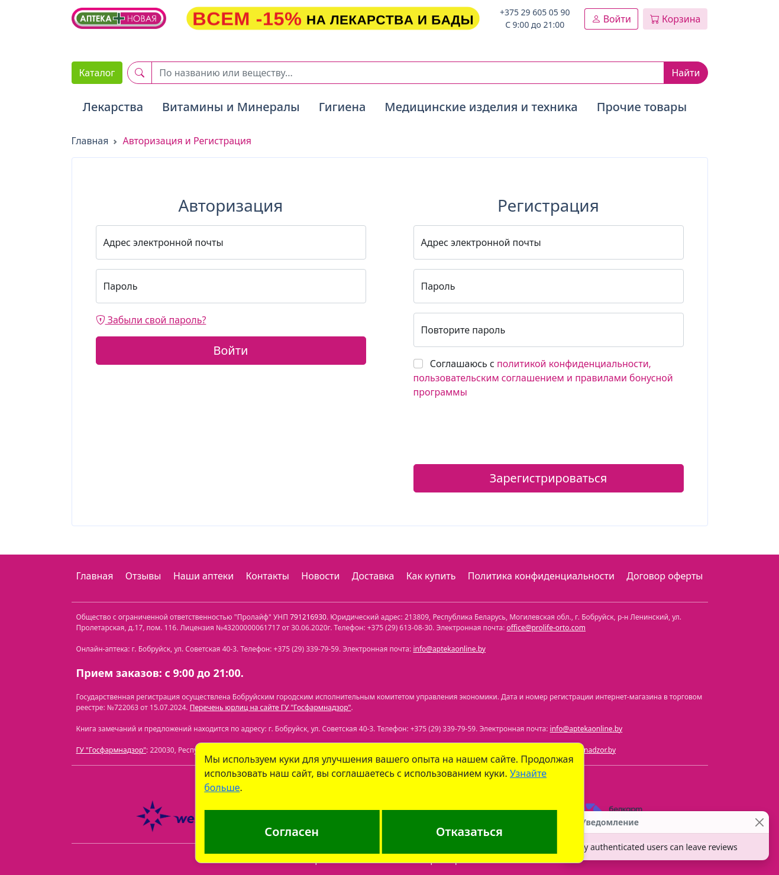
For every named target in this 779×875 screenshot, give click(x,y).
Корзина (675, 18)
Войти (611, 18)
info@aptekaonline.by (449, 649)
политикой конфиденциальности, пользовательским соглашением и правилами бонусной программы (543, 377)
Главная (90, 140)
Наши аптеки (203, 575)
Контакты (267, 575)
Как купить (431, 575)
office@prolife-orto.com (546, 628)
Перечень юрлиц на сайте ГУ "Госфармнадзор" (270, 707)
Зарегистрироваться (548, 478)
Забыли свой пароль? (151, 319)
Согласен (291, 832)
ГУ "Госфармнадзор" (111, 750)
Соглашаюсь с (543, 377)
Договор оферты (664, 575)
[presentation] (503, 432)
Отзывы (143, 575)
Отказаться (469, 832)
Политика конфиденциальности (541, 575)
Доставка (373, 575)
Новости (320, 575)
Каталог (97, 72)
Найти (685, 72)
